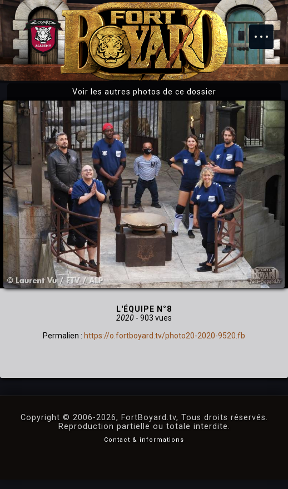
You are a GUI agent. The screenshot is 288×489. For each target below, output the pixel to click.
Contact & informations (144, 439)
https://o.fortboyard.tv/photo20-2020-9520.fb (164, 335)
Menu (267, 31)
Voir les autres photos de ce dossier (144, 91)
